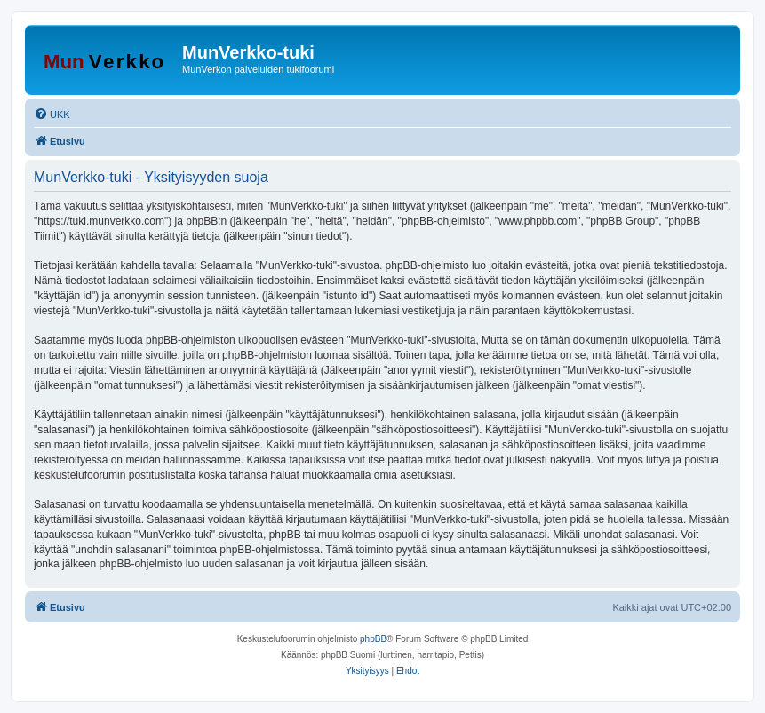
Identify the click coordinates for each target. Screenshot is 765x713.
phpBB (373, 639)
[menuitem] (52, 114)
